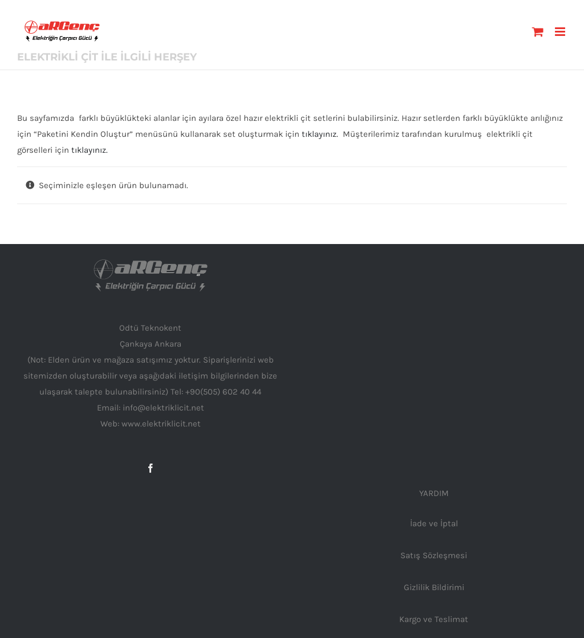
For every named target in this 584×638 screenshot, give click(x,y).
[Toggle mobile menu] (561, 32)
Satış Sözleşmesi (433, 555)
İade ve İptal (434, 523)
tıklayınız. (320, 134)
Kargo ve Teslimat (433, 619)
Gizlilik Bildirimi (434, 587)
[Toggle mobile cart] (538, 32)
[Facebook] (150, 468)
